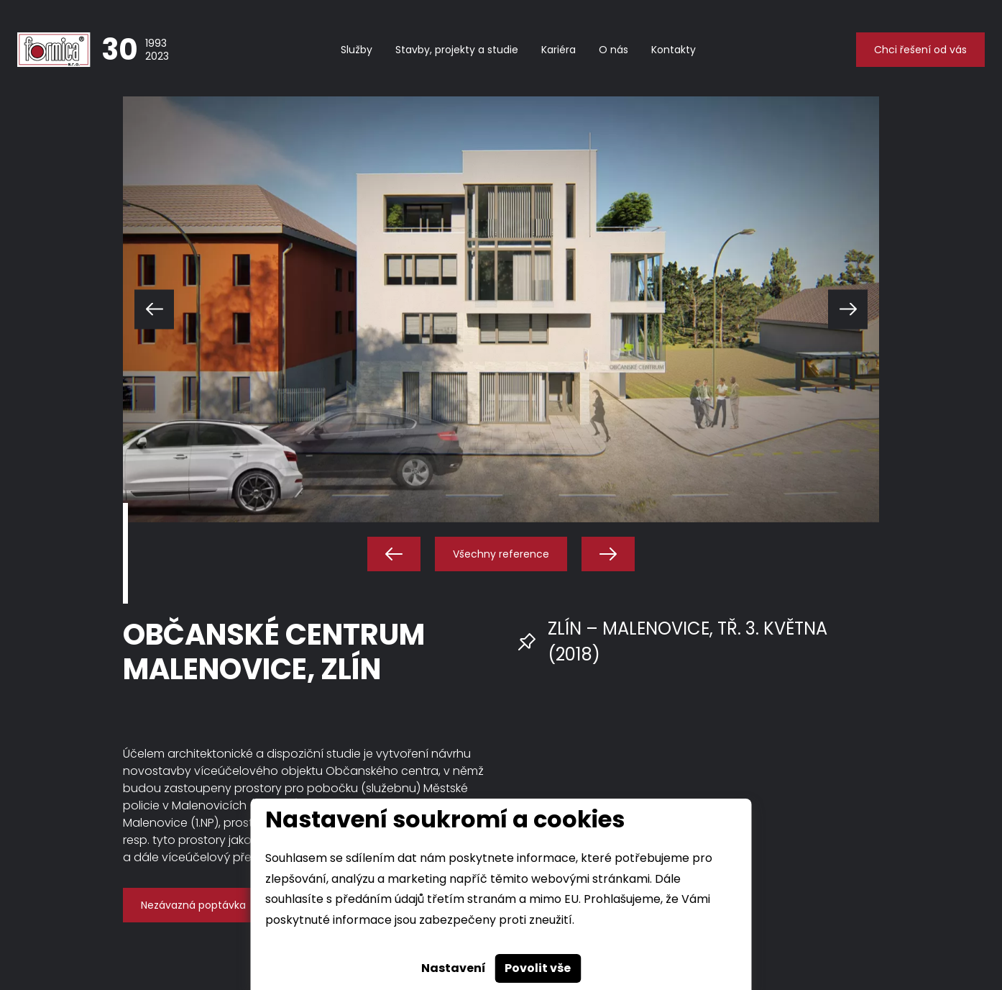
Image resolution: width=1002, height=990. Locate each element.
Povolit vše (538, 968)
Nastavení (453, 968)
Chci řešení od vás (920, 49)
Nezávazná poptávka (193, 905)
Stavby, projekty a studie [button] (456, 49)
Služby (356, 49)
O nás (613, 49)
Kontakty (673, 49)
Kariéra (558, 49)
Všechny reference (501, 554)
